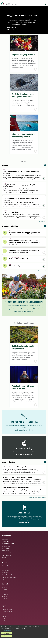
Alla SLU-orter (5, 587)
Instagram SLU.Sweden (7, 609)
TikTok (3, 618)
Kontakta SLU (5, 599)
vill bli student (5, 565)
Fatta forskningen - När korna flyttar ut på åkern (23, 387)
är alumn (4, 579)
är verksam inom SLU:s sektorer (9, 577)
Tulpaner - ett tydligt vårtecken (23, 55)
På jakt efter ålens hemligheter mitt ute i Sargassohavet (23, 135)
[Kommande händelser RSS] (45, 226)
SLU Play (4, 620)
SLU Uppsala (5, 594)
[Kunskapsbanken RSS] (45, 462)
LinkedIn (4, 614)
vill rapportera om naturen (8, 575)
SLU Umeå (4, 592)
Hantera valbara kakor (6, 630)
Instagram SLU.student (7, 611)
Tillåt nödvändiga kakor (6, 633)
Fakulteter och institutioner (8, 553)
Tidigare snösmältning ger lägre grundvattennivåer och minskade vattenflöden (21, 172)
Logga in (4, 557)
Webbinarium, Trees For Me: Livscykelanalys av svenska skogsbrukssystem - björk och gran (24, 251)
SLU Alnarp (4, 589)
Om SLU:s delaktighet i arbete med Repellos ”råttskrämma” (23, 95)
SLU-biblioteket (5, 541)
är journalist (4, 568)
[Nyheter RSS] (45, 165)
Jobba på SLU (5, 596)
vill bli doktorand (6, 570)
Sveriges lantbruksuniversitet (11, 4)
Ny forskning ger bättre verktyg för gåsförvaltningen (17, 477)
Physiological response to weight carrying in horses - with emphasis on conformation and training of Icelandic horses (25, 233)
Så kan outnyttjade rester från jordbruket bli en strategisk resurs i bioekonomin (21, 199)
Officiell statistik (5, 550)
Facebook (4, 616)
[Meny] (45, 4)
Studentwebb (5, 539)
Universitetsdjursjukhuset (8, 543)
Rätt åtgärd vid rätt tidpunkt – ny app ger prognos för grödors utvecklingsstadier (20, 185)
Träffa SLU (10, 29)
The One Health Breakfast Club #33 (18, 259)
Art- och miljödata (6, 548)
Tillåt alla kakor (6, 635)
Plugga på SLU (11, 27)
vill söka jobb (5, 572)
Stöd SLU (4, 601)
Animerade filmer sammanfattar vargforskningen (16, 467)
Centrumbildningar (6, 546)
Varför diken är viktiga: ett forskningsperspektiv (16, 488)
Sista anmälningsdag (14, 266)
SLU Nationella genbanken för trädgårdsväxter (23, 347)
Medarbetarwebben (6, 555)
